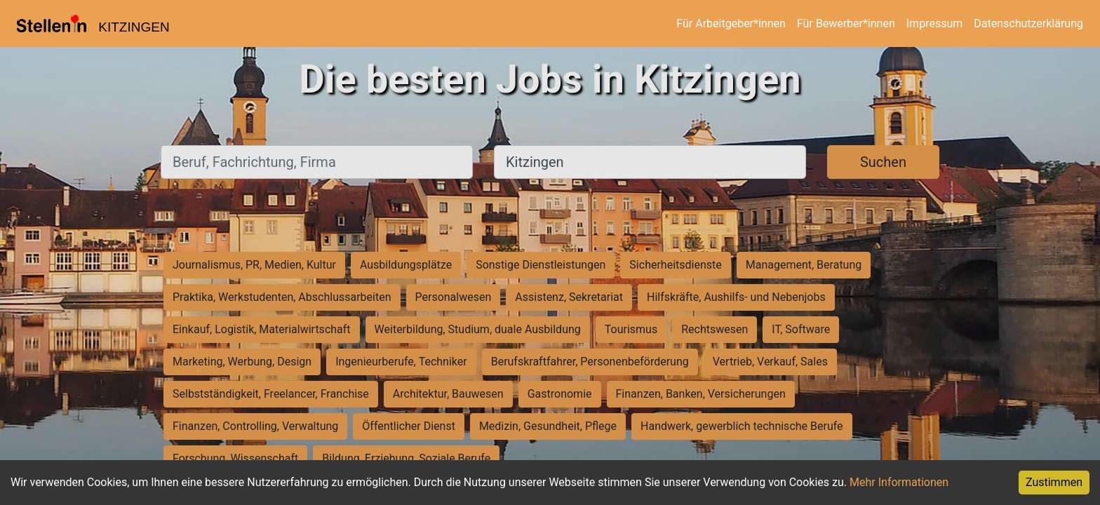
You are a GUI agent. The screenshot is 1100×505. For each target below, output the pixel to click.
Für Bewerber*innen (846, 23)
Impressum (934, 23)
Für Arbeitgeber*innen (730, 23)
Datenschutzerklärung (1028, 23)
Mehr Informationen (899, 482)
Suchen (883, 162)
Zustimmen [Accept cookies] (1054, 482)
